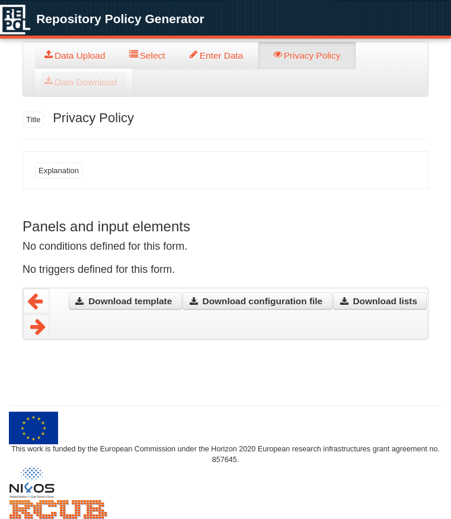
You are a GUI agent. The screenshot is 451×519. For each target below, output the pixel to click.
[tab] (77, 55)
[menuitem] (77, 55)
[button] (125, 301)
